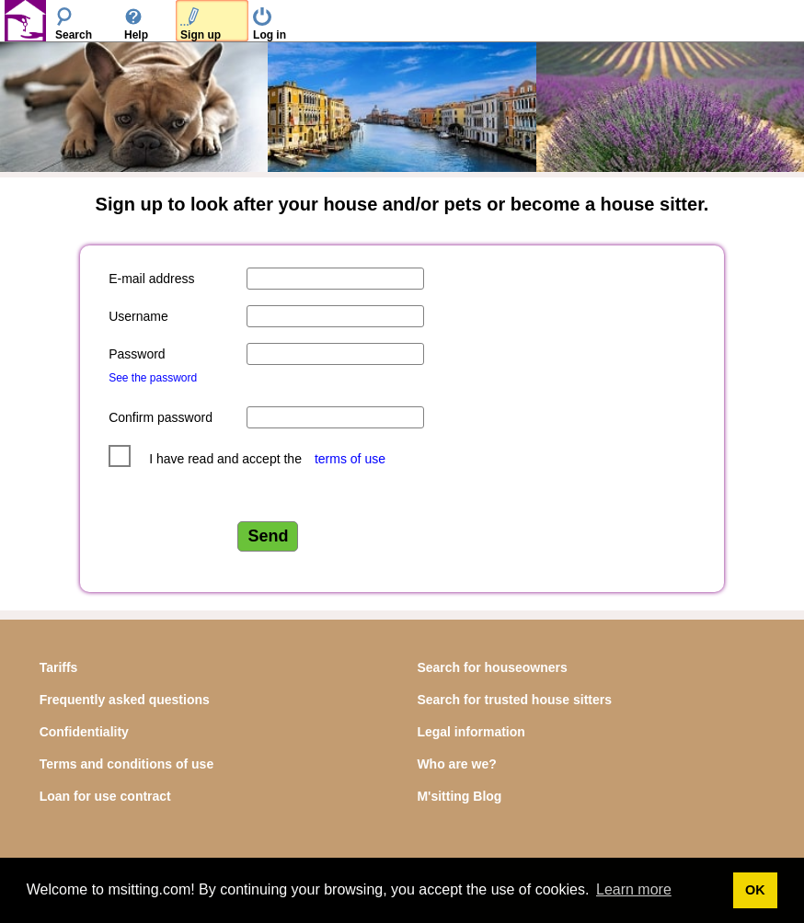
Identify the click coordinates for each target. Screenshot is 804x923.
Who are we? (456, 764)
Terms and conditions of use (127, 764)
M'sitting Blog (459, 796)
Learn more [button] (634, 889)
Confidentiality (84, 731)
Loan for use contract (105, 796)
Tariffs (59, 667)
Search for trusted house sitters (514, 699)
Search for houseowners (492, 667)
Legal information (470, 731)
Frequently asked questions (125, 699)
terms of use (350, 458)
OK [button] (755, 890)
